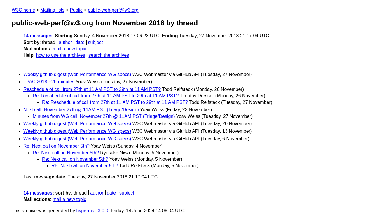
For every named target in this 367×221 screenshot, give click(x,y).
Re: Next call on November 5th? (56, 146)
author (65, 42)
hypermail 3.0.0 (92, 210)
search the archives (109, 55)
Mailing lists (52, 10)
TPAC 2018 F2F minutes (48, 81)
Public (76, 10)
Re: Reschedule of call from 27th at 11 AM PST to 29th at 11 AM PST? (106, 95)
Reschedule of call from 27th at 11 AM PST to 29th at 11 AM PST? (92, 89)
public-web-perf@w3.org (113, 10)
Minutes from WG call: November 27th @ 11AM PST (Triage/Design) (104, 116)
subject (95, 42)
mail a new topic (69, 48)
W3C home (23, 10)
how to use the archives (60, 55)
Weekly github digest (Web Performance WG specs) (77, 74)
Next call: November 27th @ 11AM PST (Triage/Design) (81, 109)
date (79, 42)
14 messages (38, 35)
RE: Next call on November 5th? (84, 165)
